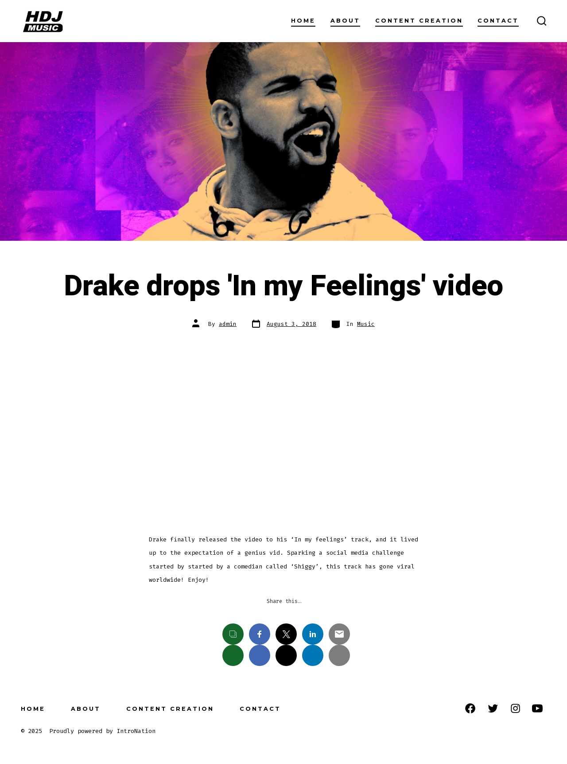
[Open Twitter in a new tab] (492, 708)
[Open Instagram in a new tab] (515, 708)
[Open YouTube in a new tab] (537, 708)
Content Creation (419, 20)
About (345, 20)
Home (303, 20)
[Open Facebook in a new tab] (470, 708)
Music (366, 324)
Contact (498, 20)
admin (228, 324)
